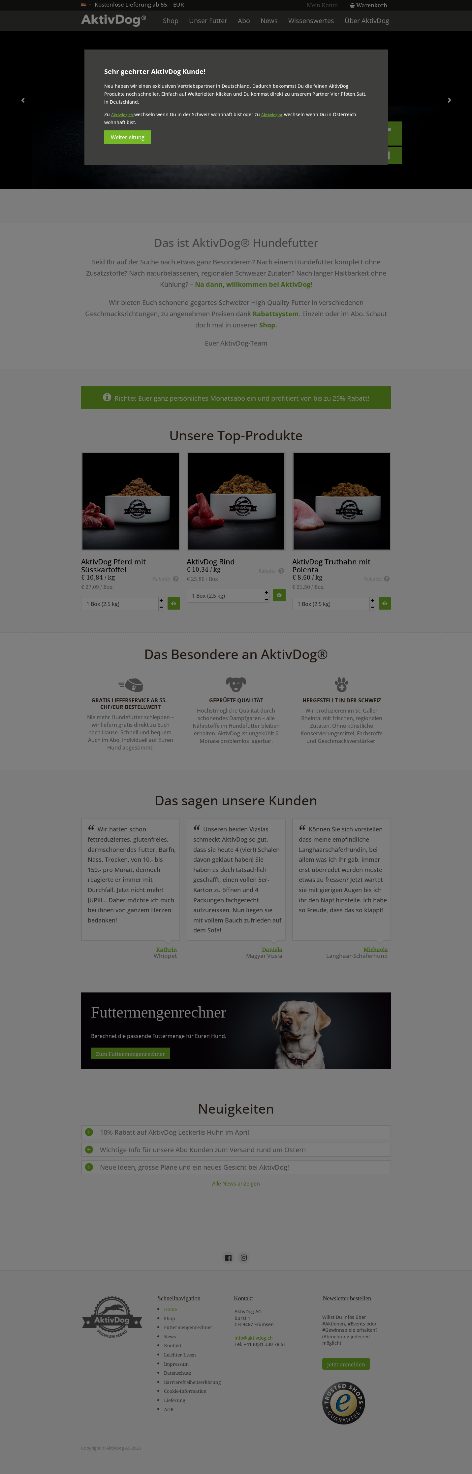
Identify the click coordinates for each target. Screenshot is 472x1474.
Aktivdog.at (272, 114)
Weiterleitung (127, 137)
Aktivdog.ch (122, 114)
